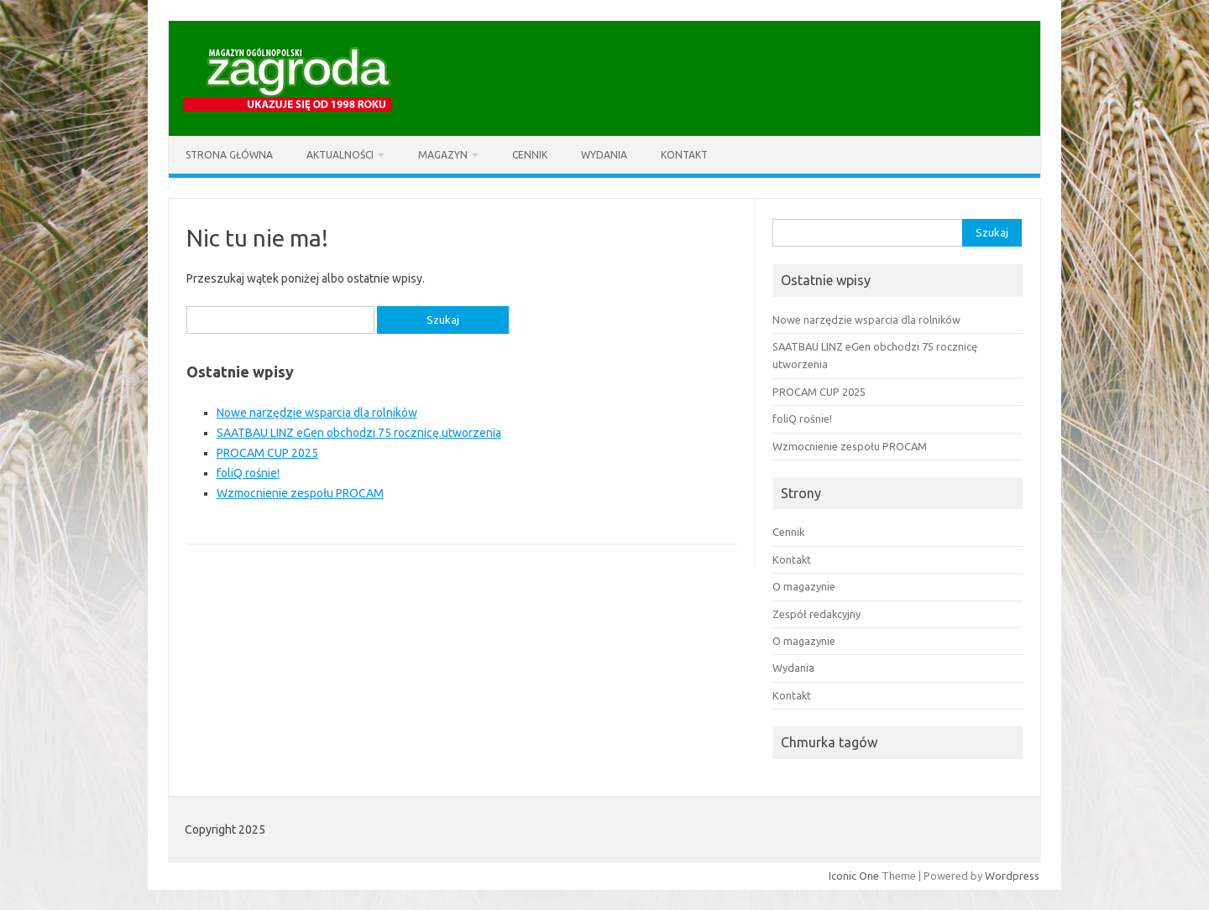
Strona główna (229, 154)
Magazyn (443, 154)
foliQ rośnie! (248, 473)
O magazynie (803, 586)
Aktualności (340, 154)
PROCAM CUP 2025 (267, 453)
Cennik (529, 154)
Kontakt (684, 154)
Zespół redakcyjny (816, 614)
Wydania (604, 154)
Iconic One (854, 875)
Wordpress (1012, 875)
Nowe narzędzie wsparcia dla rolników (317, 412)
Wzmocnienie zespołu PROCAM (300, 493)
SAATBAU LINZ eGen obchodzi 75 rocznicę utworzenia (359, 432)
